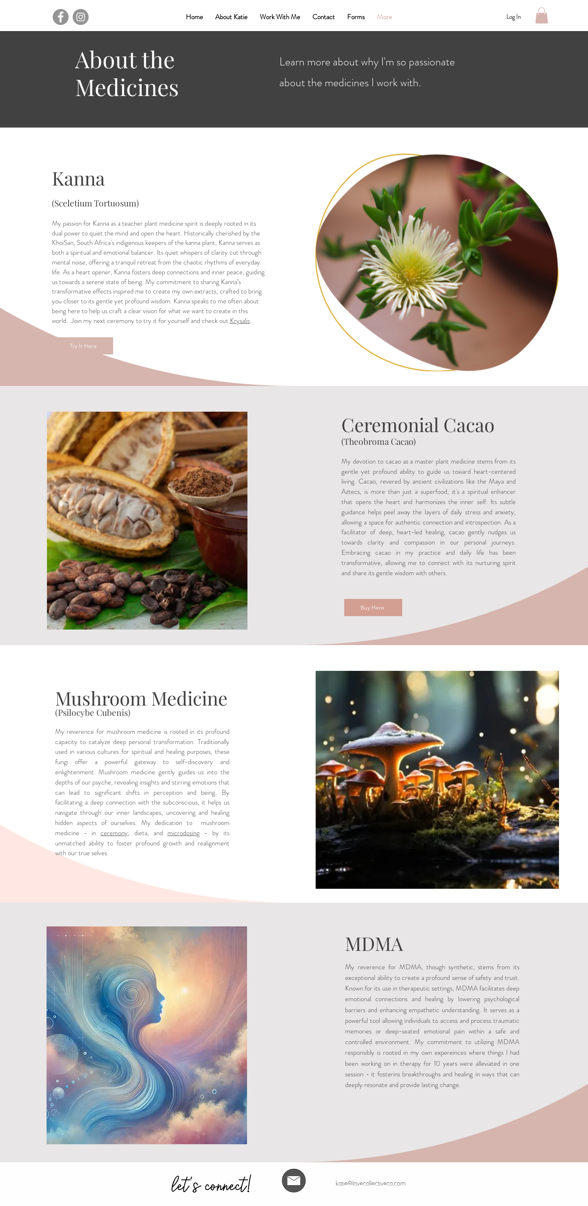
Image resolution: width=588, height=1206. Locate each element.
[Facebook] (61, 17)
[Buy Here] (373, 607)
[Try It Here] (84, 345)
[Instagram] (81, 17)
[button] (356, 17)
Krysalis (240, 320)
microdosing (183, 833)
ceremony (114, 833)
